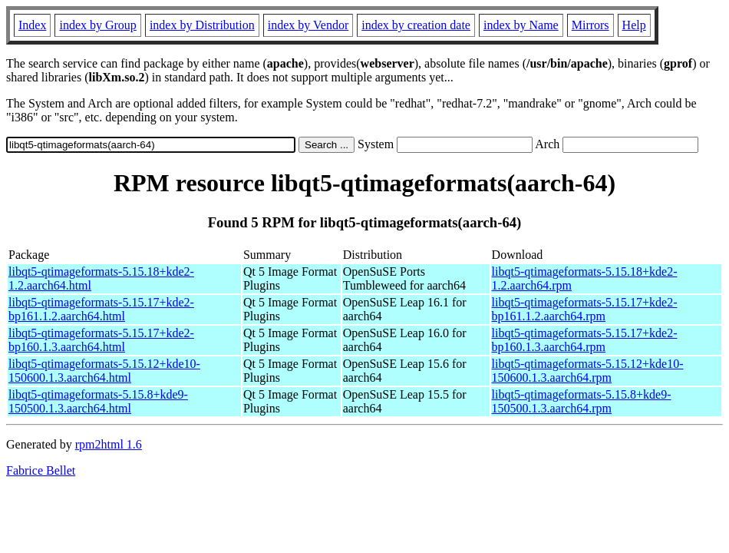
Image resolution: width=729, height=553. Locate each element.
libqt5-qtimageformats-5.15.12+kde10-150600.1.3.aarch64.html (104, 370)
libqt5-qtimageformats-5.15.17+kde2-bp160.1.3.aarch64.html (101, 339)
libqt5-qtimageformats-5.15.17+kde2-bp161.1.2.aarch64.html (101, 309)
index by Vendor (308, 24)
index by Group (97, 24)
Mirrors (590, 24)
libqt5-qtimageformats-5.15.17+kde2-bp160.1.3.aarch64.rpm (585, 339)
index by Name (521, 24)
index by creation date (415, 24)
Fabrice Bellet (40, 470)
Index (32, 24)
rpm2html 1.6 (108, 444)
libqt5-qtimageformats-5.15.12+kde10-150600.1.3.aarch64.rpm (588, 370)
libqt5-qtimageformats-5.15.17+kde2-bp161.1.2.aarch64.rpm (585, 309)
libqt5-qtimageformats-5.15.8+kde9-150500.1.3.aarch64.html (98, 401)
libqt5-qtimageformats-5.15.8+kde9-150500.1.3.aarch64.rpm (581, 401)
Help (634, 24)
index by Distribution (202, 24)
